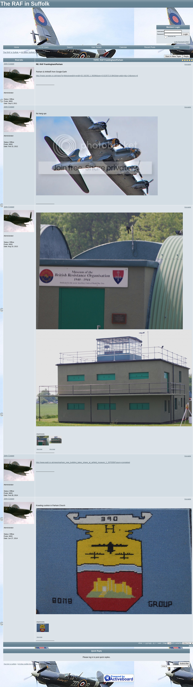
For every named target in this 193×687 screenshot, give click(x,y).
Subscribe (184, 663)
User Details (96, 47)
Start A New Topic (173, 56)
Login (185, 34)
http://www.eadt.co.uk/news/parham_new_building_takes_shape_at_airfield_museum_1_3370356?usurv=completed (83, 462)
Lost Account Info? (181, 42)
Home (16, 47)
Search (70, 47)
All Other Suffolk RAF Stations (33, 52)
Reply (186, 56)
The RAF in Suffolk (11, 52)
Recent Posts (149, 47)
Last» (160, 643)
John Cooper (9, 64)
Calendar (123, 47)
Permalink (187, 64)
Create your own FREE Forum (89, 678)
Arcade (176, 47)
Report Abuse (95, 681)
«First (140, 643)
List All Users (43, 47)
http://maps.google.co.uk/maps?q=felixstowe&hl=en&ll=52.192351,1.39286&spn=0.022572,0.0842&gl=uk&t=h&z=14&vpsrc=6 (87, 76)
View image (39, 449)
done (190, 645)
